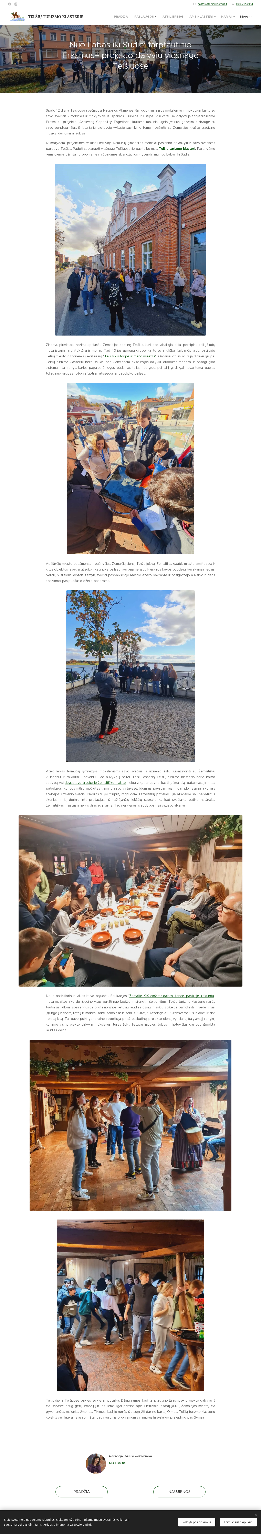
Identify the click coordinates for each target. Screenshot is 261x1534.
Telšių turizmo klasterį (177, 149)
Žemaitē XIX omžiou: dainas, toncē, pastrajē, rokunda (171, 996)
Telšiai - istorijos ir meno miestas (129, 356)
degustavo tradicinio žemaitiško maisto (95, 783)
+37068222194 (244, 4)
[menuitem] (122, 16)
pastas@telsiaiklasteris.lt (212, 4)
